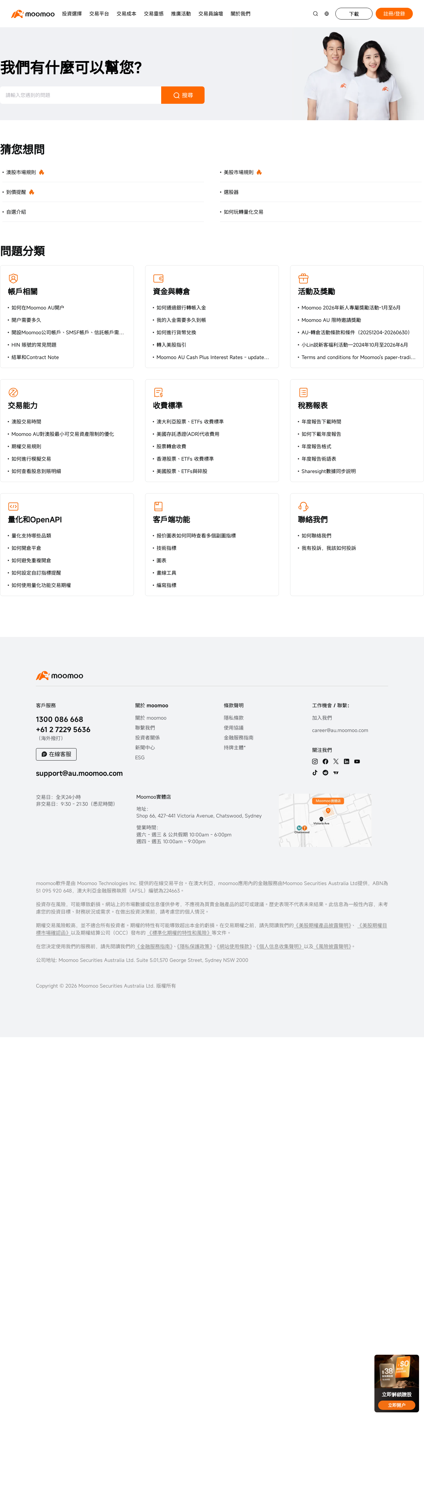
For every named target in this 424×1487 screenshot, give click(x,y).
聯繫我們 (145, 727)
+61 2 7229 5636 (63, 729)
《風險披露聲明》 (332, 946)
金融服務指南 (239, 737)
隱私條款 (234, 717)
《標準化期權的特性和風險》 (179, 932)
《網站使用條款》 (234, 946)
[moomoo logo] (33, 14)
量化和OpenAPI (35, 519)
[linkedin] (346, 761)
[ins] (315, 761)
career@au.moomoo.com (340, 730)
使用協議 (234, 727)
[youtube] (357, 761)
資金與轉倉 (171, 291)
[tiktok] (315, 772)
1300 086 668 (59, 719)
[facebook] (325, 761)
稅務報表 (313, 405)
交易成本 (126, 13)
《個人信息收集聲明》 (280, 946)
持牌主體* (235, 747)
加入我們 (322, 717)
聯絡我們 (313, 519)
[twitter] (336, 761)
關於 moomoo (150, 717)
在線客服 (60, 754)
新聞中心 (145, 747)
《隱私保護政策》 (194, 946)
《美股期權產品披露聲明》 (322, 925)
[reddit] (325, 772)
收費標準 (168, 405)
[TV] (336, 772)
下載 (354, 14)
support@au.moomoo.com (79, 773)
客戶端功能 (171, 519)
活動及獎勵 (316, 291)
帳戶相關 (23, 291)
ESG (140, 757)
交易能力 (23, 405)
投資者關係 (147, 737)
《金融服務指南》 (153, 946)
